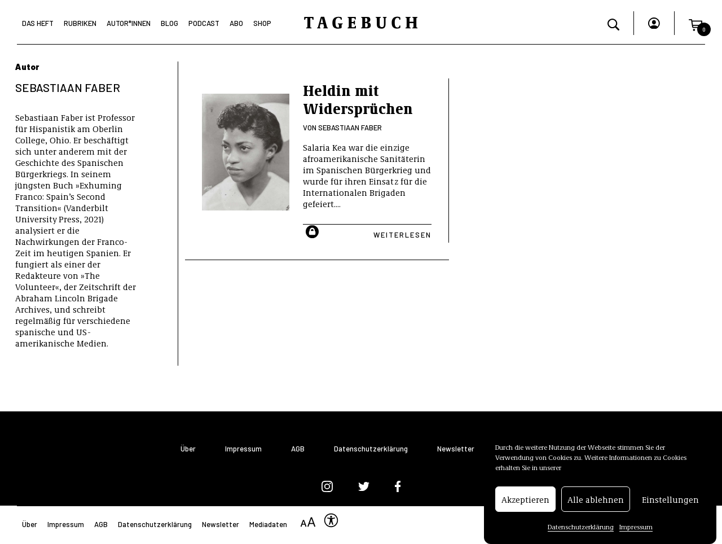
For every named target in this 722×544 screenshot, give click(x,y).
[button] (695, 23)
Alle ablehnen (595, 499)
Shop (262, 23)
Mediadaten (268, 524)
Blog (169, 23)
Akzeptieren (525, 499)
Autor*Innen (129, 23)
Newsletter (455, 449)
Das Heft (38, 23)
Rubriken (80, 23)
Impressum (636, 526)
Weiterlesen (402, 234)
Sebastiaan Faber (350, 127)
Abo (236, 23)
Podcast (203, 23)
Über (188, 449)
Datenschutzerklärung (581, 526)
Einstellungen (670, 499)
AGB (298, 449)
